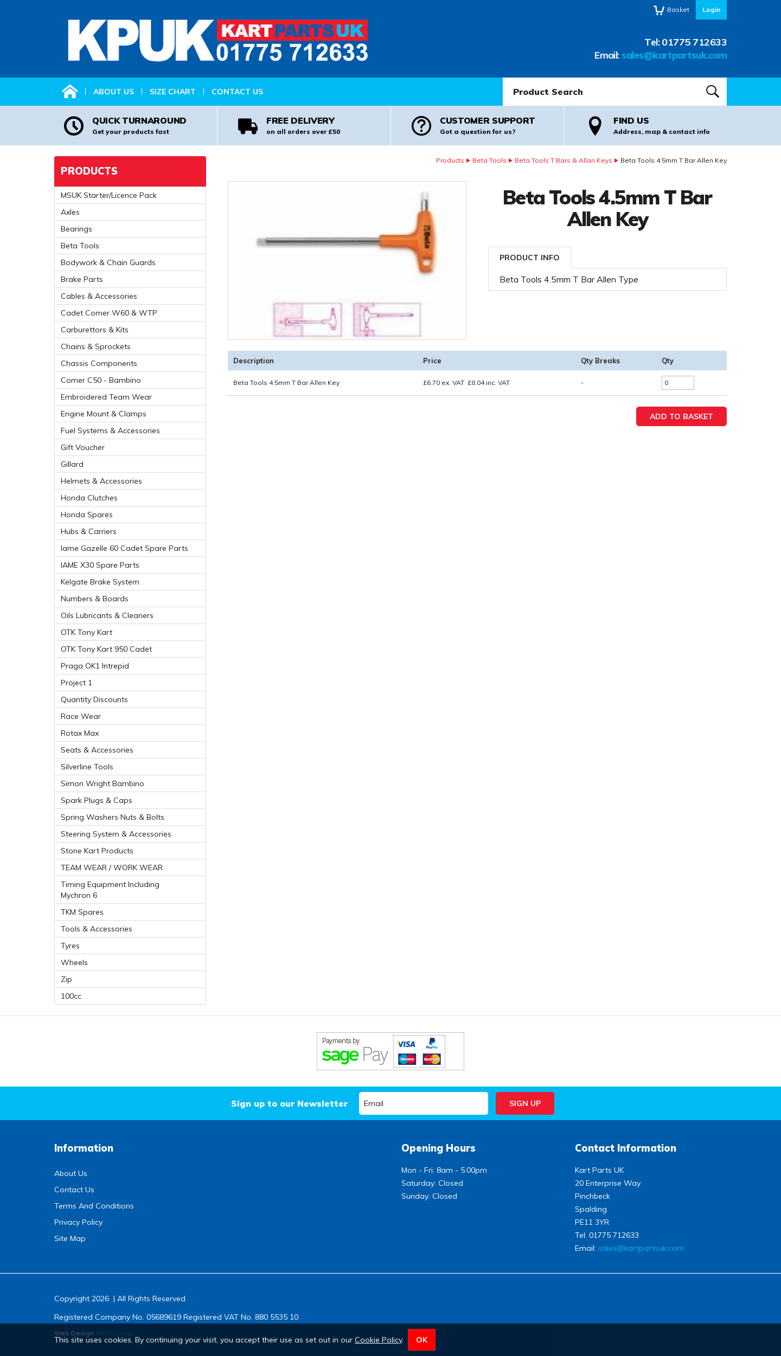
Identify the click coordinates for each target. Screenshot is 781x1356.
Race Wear (81, 716)
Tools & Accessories (96, 929)
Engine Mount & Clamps (103, 414)
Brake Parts (82, 279)
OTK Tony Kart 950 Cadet (106, 649)
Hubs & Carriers (89, 531)
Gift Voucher (83, 447)
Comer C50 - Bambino (101, 380)
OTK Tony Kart (86, 632)
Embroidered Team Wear (106, 397)
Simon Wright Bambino (102, 783)
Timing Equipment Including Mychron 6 (110, 889)
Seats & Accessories (97, 750)
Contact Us (237, 92)
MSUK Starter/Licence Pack (109, 195)
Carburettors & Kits (95, 330)
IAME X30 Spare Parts (100, 565)
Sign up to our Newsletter (289, 1103)
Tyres (70, 945)
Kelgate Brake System (100, 582)
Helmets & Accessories (101, 481)
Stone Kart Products (97, 851)
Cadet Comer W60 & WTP (109, 313)
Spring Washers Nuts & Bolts (112, 817)
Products (450, 160)
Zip (66, 979)
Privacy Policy (78, 1222)
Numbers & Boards (95, 598)
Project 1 (76, 682)
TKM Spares (82, 912)
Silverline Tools (87, 767)
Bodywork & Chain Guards (108, 262)
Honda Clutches (89, 498)
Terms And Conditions (94, 1206)
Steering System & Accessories (116, 834)
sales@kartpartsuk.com (674, 55)
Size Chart (173, 92)
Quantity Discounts (94, 699)
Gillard (72, 464)
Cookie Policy (378, 1340)
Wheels (74, 962)
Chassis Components (99, 363)
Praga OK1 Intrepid (95, 666)
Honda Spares (87, 514)
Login (711, 9)
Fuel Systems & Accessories (110, 430)
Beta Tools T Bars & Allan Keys (563, 160)
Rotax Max (80, 733)
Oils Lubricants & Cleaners (107, 615)
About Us (113, 92)
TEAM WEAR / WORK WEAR (112, 867)
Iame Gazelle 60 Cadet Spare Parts (124, 548)
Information (83, 1148)
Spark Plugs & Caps (96, 800)
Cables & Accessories (99, 296)
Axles (70, 212)
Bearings (76, 229)
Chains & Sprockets (96, 346)
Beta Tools (489, 160)
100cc (71, 996)
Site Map (70, 1238)
